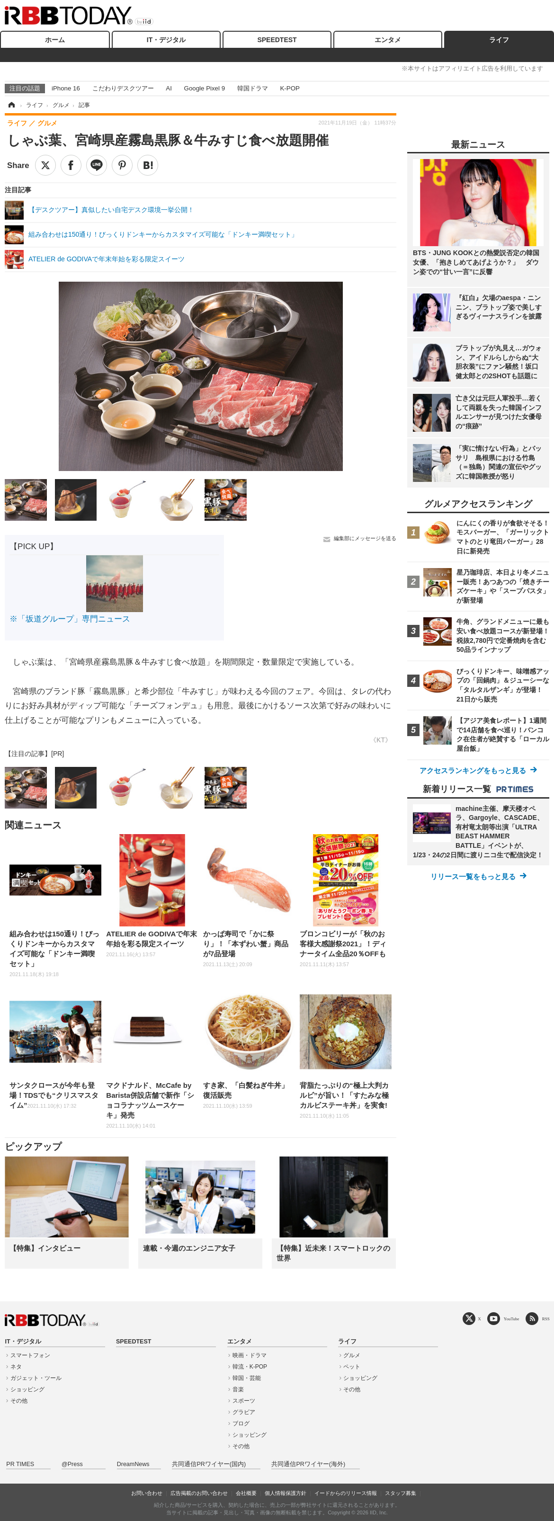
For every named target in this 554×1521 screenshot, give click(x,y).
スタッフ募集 (400, 1493)
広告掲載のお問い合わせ (199, 1493)
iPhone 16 (66, 88)
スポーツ (243, 1400)
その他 (18, 1400)
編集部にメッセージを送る (365, 538)
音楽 (238, 1389)
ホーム (55, 40)
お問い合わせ (146, 1493)
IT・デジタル (166, 40)
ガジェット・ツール (36, 1378)
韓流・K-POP (249, 1366)
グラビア (243, 1412)
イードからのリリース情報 (345, 1493)
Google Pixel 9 (204, 88)
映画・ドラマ (249, 1355)
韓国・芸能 (246, 1378)
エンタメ (388, 40)
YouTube (511, 1318)
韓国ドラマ (252, 88)
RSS (546, 1318)
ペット (351, 1366)
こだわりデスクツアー (123, 88)
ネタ (16, 1366)
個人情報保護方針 (285, 1493)
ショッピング (27, 1389)
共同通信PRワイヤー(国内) (209, 1464)
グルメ (351, 1355)
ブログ (241, 1423)
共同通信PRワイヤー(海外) (308, 1464)
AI (169, 88)
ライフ (499, 40)
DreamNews (133, 1464)
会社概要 (246, 1493)
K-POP (289, 88)
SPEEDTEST (276, 40)
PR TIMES (20, 1464)
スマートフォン (30, 1355)
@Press (72, 1464)
